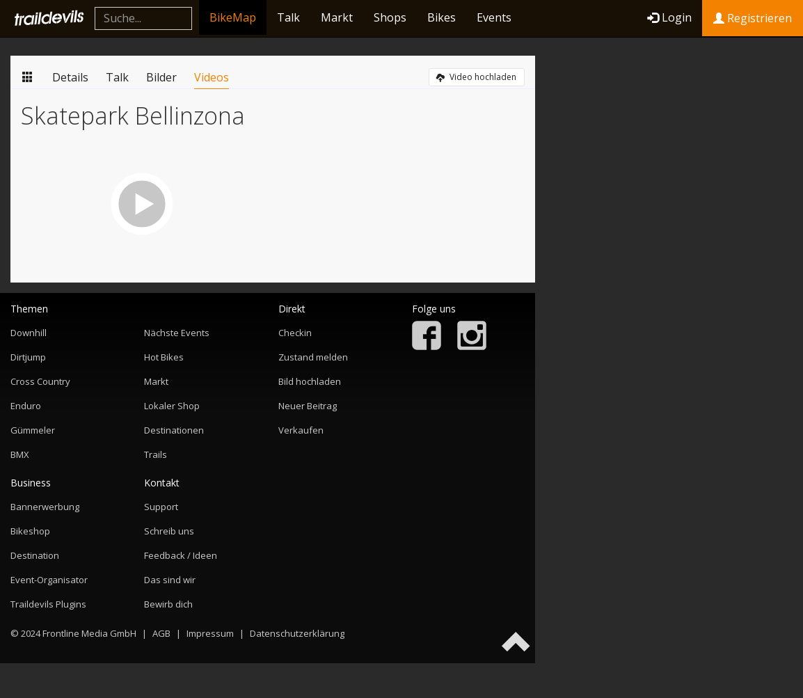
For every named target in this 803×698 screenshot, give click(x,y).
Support (161, 506)
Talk (288, 17)
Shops (390, 17)
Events (494, 17)
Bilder (161, 77)
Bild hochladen (309, 381)
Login (669, 17)
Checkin (295, 332)
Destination (34, 555)
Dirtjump (28, 357)
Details (70, 77)
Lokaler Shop (172, 405)
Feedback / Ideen (180, 555)
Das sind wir (170, 579)
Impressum (210, 633)
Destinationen (174, 430)
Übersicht (27, 76)
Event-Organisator (49, 579)
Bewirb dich (168, 604)
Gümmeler (32, 430)
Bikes (441, 17)
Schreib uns (169, 531)
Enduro (25, 405)
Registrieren (752, 18)
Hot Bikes (164, 357)
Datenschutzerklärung (297, 633)
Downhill (28, 332)
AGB (161, 633)
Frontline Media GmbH (89, 633)
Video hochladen (476, 77)
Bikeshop (30, 531)
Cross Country (40, 381)
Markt (337, 17)
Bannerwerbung (44, 506)
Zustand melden (313, 357)
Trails (155, 454)
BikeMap (232, 17)
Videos (211, 77)
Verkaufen (301, 430)
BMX (19, 454)
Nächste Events (176, 332)
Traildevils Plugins (48, 604)
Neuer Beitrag (307, 405)
